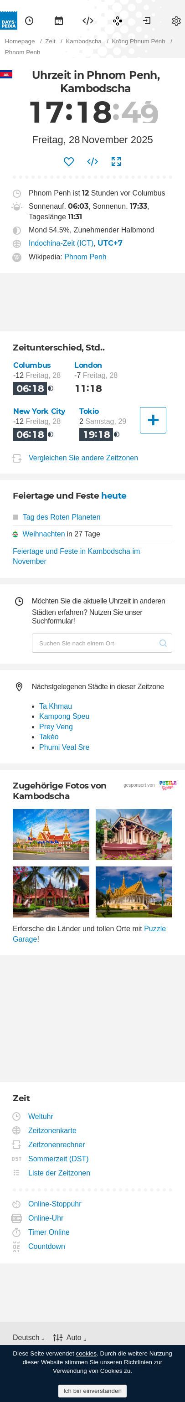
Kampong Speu (64, 716)
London (88, 365)
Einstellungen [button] (176, 20)
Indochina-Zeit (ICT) (61, 243)
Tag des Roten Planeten (57, 517)
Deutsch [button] (26, 1337)
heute (114, 495)
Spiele (117, 20)
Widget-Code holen (92, 161)
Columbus (32, 365)
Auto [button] (74, 1338)
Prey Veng (56, 727)
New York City (39, 411)
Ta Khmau (55, 706)
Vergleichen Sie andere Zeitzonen (83, 458)
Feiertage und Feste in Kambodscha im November (76, 556)
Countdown (47, 1246)
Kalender (58, 20)
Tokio (89, 411)
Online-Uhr (46, 1218)
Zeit (29, 20)
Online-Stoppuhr (55, 1204)
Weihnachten (43, 534)
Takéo (49, 737)
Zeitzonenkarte (53, 1130)
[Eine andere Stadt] (153, 420)
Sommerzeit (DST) (58, 1159)
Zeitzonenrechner (57, 1145)
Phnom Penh (85, 257)
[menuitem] (29, 20)
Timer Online (49, 1232)
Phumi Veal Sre (64, 747)
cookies (86, 1353)
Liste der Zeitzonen (59, 1173)
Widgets (88, 20)
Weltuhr (41, 1116)
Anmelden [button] (146, 20)
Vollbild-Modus (116, 162)
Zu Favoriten (68, 161)
